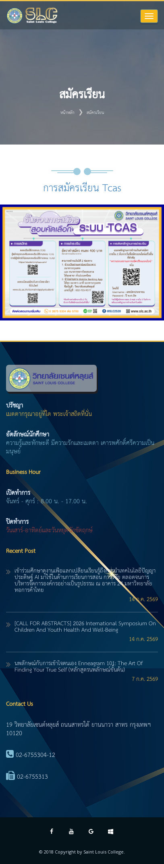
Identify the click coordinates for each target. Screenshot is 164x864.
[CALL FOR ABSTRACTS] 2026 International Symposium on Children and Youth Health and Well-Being (85, 626)
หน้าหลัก (67, 113)
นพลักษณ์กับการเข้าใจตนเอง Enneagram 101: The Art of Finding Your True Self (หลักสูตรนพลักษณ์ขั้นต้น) (79, 666)
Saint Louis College (103, 852)
